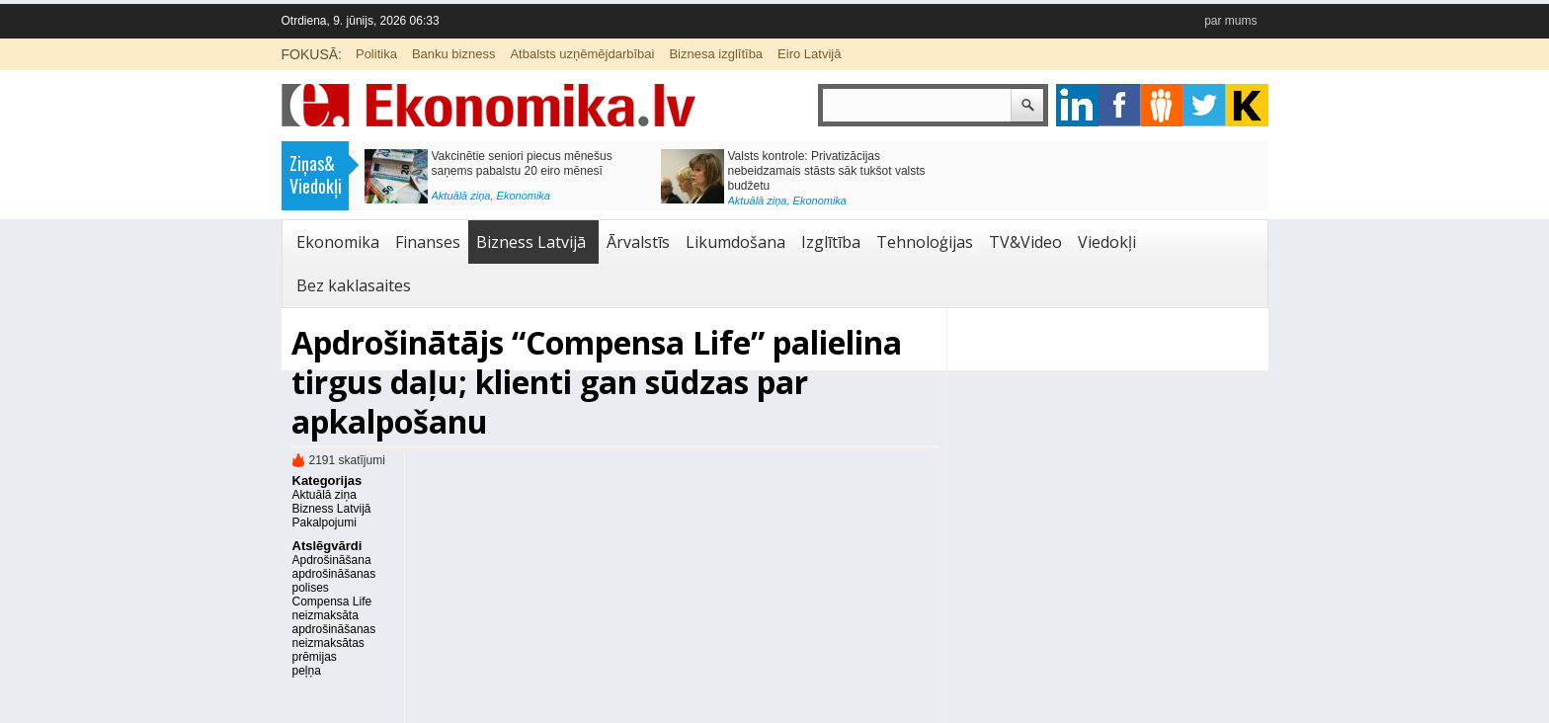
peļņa (306, 671)
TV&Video (1025, 242)
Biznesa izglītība (716, 53)
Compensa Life (332, 601)
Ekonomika (523, 195)
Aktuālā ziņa (461, 195)
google (1077, 105)
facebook (1120, 105)
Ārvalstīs (638, 242)
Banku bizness (454, 53)
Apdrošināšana (331, 560)
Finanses (427, 242)
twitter (1204, 105)
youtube (1247, 105)
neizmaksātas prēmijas (328, 650)
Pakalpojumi (324, 522)
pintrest (1162, 105)
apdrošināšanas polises (334, 581)
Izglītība (830, 242)
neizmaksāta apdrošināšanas (334, 622)
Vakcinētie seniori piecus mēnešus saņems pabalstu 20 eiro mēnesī (522, 163)
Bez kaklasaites (353, 285)
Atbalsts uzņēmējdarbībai (582, 53)
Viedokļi (1107, 242)
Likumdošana (735, 242)
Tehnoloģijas (924, 242)
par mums (1230, 21)
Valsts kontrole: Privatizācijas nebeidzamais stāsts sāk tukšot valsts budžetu (827, 171)
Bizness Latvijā (531, 242)
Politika (376, 53)
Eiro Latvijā (809, 53)
